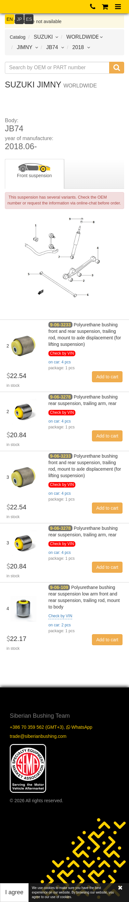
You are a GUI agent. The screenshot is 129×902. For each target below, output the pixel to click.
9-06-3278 (60, 396)
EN (9, 19)
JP (19, 19)
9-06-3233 (60, 324)
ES (29, 19)
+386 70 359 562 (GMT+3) (37, 727)
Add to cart (107, 376)
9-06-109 (59, 587)
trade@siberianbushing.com (38, 736)
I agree (14, 892)
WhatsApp (79, 727)
